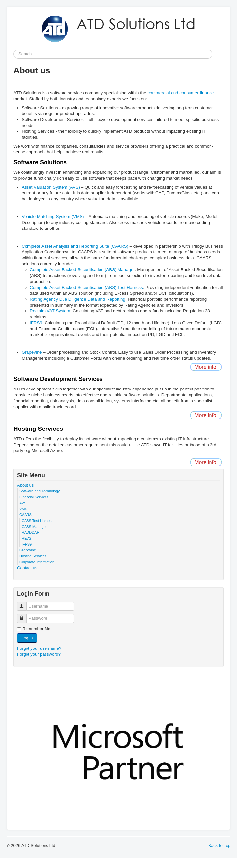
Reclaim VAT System (50, 311)
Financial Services (33, 497)
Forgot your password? (39, 654)
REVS (26, 538)
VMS (23, 509)
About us (25, 485)
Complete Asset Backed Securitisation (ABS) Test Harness (86, 287)
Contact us (27, 567)
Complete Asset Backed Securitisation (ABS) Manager (82, 269)
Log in (27, 637)
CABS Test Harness (37, 521)
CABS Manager (34, 527)
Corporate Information (36, 562)
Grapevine (32, 352)
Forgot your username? (39, 648)
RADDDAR (30, 532)
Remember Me (36, 628)
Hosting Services (32, 556)
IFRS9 (36, 322)
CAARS (25, 515)
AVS (22, 503)
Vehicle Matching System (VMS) (53, 216)
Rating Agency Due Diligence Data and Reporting (77, 299)
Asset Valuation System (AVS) (51, 187)
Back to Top (219, 845)
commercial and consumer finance (180, 92)
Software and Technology (39, 491)
